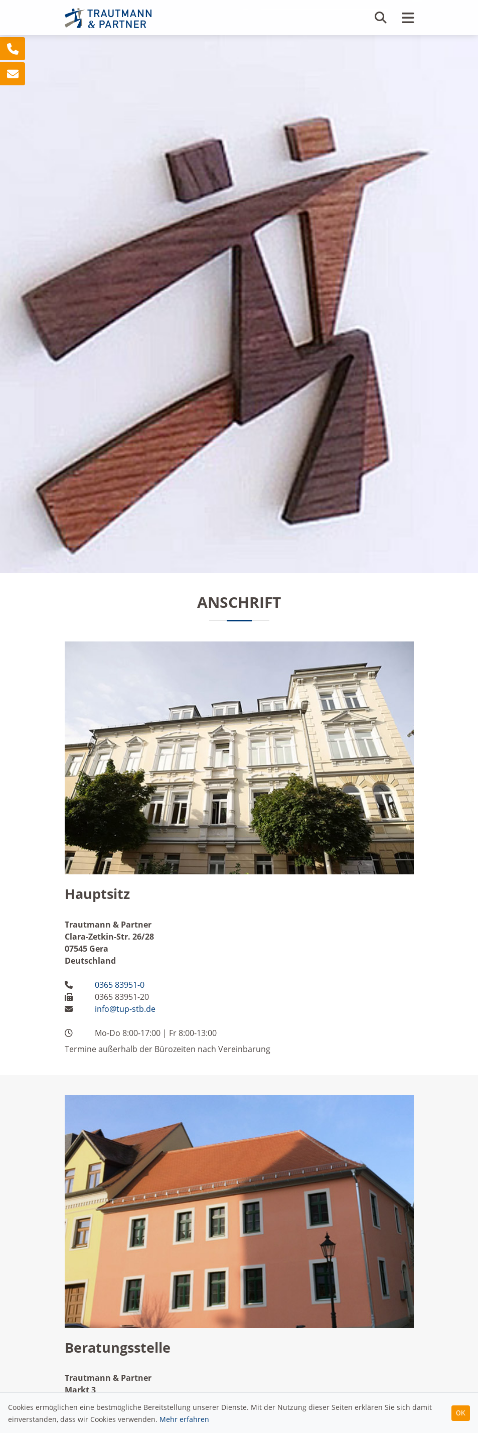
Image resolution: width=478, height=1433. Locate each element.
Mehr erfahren (184, 1419)
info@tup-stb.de (125, 1008)
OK (460, 1413)
